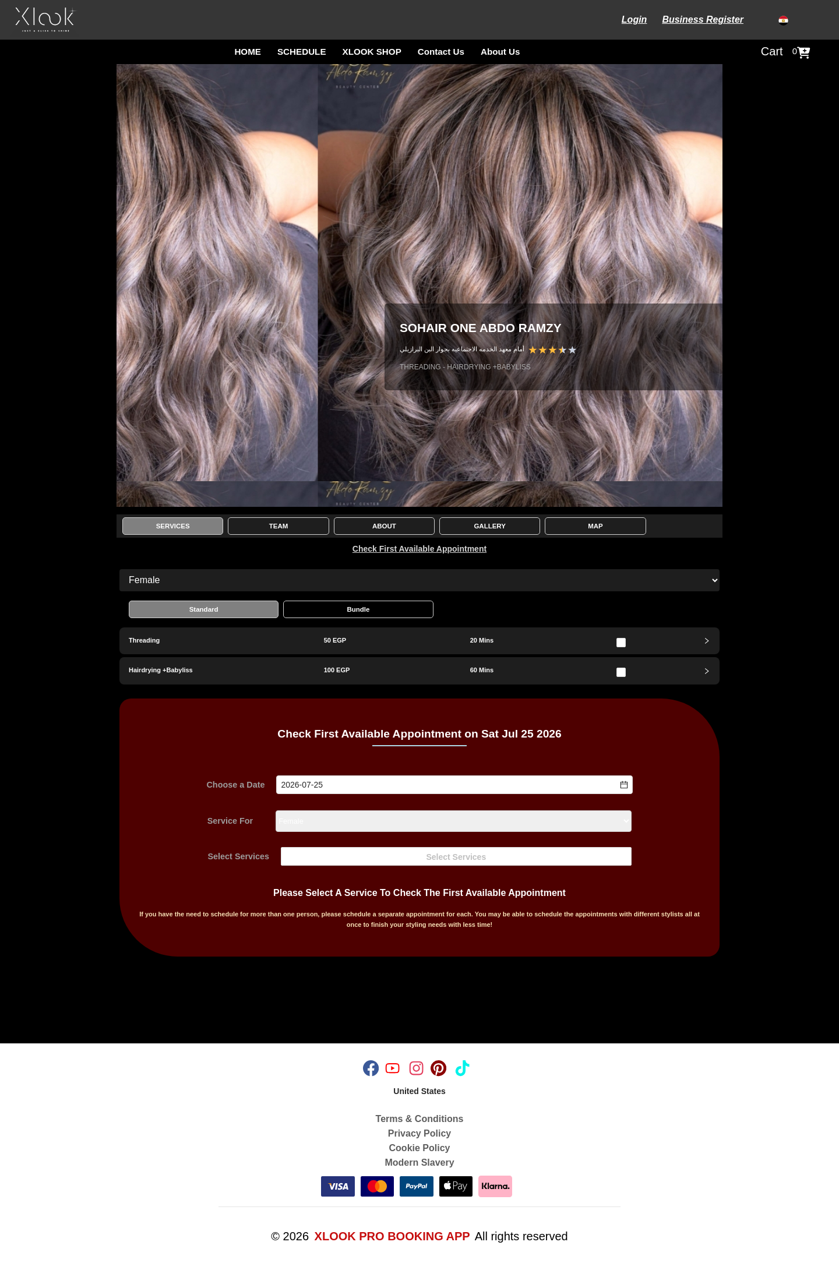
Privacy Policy (420, 1133)
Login (634, 19)
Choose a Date (235, 784)
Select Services (238, 857)
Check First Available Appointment (419, 548)
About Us (500, 52)
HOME (247, 52)
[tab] (419, 640)
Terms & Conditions (420, 1119)
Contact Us (441, 52)
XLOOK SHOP (372, 52)
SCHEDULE (301, 52)
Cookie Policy (419, 1148)
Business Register (702, 19)
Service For (230, 821)
